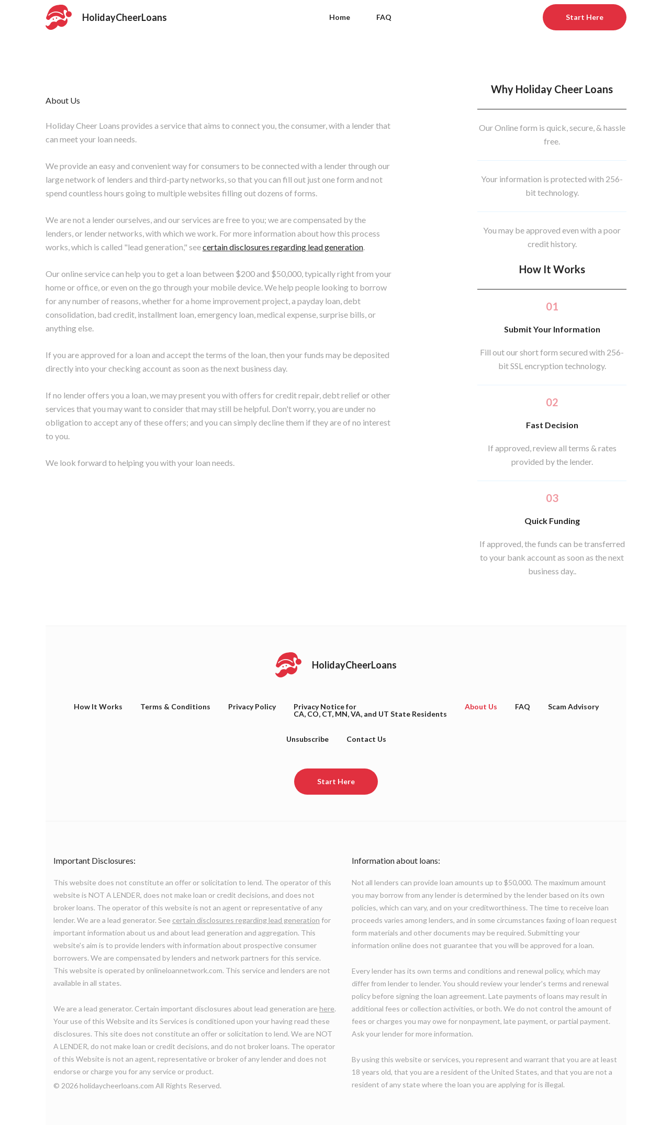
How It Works (98, 706)
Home (339, 17)
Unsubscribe (307, 738)
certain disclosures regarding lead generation (283, 247)
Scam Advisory (573, 706)
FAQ (383, 17)
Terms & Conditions (175, 706)
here (326, 1008)
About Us (481, 706)
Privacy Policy (252, 706)
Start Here (584, 17)
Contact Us (366, 738)
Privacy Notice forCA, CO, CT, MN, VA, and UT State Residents (370, 710)
